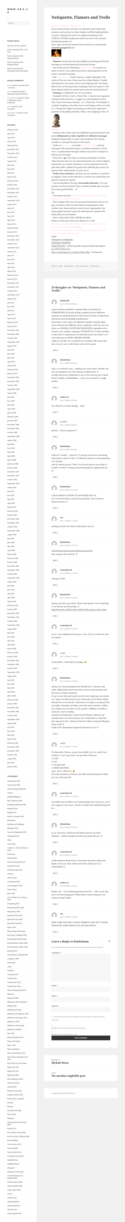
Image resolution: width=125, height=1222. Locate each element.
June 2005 (11, 590)
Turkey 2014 (12, 1198)
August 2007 (11, 487)
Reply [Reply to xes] (55, 533)
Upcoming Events (13, 1206)
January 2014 (12, 185)
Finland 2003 (12, 858)
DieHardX (64, 300)
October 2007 (12, 480)
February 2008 (12, 464)
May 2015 (10, 134)
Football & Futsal (13, 866)
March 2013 (11, 224)
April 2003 (11, 692)
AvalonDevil (66, 570)
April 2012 (11, 267)
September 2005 (13, 578)
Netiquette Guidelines (61, 242)
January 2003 (12, 704)
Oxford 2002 (12, 1087)
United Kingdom (13, 1202)
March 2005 (11, 601)
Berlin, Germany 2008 (15, 816)
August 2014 (11, 161)
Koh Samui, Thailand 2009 (17, 935)
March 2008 (11, 460)
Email (54, 996)
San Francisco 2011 (14, 1144)
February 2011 (12, 322)
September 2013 (13, 200)
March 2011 (11, 318)
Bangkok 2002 (12, 808)
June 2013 (11, 212)
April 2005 (11, 597)
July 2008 (10, 444)
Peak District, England (15, 1099)
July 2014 (10, 165)
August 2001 (11, 759)
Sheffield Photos (13, 1164)
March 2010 (11, 366)
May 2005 (10, 594)
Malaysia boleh (13, 998)
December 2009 (13, 377)
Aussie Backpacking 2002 (16, 789)
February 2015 (12, 145)
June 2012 (11, 259)
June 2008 (11, 448)
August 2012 (11, 252)
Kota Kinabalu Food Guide (17, 939)
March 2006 (11, 554)
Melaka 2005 (12, 1006)
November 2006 (13, 523)
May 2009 (10, 405)
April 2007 (11, 503)
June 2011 (11, 307)
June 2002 (11, 731)
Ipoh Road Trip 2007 (14, 915)
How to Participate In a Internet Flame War (70, 252)
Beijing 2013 (11, 812)
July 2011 (10, 303)
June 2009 (11, 401)
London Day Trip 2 (14, 986)
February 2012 (12, 275)
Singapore (11, 1168)
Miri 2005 (10, 1033)
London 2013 (12, 978)
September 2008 (13, 436)
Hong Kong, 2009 (13, 911)
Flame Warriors (58, 246)
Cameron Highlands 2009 (16, 832)
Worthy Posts (12, 1209)
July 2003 (10, 680)
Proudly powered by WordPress (63, 1093)
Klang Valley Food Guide (16, 931)
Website (54, 1006)
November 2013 (13, 193)
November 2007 (13, 476)
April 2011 (11, 314)
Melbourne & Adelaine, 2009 (18, 1014)
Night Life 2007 (13, 1071)
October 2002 (12, 715)
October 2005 (12, 574)
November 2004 (13, 617)
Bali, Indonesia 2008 (14, 801)
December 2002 (13, 708)
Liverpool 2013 (12, 974)
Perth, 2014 (11, 1114)
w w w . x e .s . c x (17, 10)
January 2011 (12, 326)
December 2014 (13, 149)
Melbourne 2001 (13, 1022)
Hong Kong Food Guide (15, 908)
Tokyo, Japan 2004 (14, 1190)
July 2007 (10, 491)
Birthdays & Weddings (15, 824)
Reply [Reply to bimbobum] (55, 388)
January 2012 (12, 279)
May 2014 (10, 173)
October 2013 (12, 196)
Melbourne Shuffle (14, 1029)
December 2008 (13, 424)
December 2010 (13, 330)
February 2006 (12, 558)
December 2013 (13, 189)
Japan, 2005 (11, 927)
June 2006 (11, 542)
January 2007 (12, 515)
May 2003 (10, 688)
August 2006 (11, 535)
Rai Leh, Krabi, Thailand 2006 (18, 1136)
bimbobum (11, 820)
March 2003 (11, 696)
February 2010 (12, 369)
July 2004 (10, 633)
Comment (56, 953)
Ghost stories (12, 878)
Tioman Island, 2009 (14, 1186)
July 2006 (10, 538)
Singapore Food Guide (15, 1172)
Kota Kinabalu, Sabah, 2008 (17, 943)
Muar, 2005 (11, 1045)
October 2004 (12, 621)
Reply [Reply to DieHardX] (55, 350)
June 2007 (11, 495)
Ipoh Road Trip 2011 (14, 923)
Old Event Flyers (13, 1083)
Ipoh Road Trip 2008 (14, 919)
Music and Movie (13, 1049)
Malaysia (10, 994)
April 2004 (11, 645)
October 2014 (12, 157)
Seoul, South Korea (14, 1152)
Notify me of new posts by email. (64, 1034)
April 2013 (11, 220)
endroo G (64, 397)
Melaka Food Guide (14, 1010)
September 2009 (13, 389)
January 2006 (12, 562)
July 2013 (10, 208)
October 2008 (12, 432)
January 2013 (12, 232)
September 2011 (13, 295)
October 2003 (12, 668)
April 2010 (11, 362)
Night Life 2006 (13, 1067)
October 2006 (12, 527)
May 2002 (10, 735)
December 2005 (13, 566)
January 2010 (12, 373)
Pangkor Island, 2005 (15, 1095)
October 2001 (12, 755)
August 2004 (11, 629)
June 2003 (11, 684)
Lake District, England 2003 (17, 955)
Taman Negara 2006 (14, 1182)
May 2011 (10, 310)
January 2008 (12, 468)
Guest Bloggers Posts (15, 886)
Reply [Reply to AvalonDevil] (55, 585)
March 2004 (11, 649)
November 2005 (13, 570)
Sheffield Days (12, 1160)
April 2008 (11, 456)
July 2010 (10, 350)
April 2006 (11, 550)
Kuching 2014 (12, 951)
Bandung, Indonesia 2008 (16, 805)
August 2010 (11, 346)
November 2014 (13, 153)
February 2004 (12, 652)
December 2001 (13, 747)
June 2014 (11, 169)
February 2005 (12, 605)
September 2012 (13, 248)
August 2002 (11, 723)
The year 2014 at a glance (16, 46)
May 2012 (10, 263)
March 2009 (11, 413)
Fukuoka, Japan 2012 (15, 870)
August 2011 (11, 299)
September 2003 (13, 672)
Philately (10, 1118)
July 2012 (10, 255)
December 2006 (13, 519)
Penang (10, 1103)
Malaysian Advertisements (17, 1002)
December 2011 (13, 283)
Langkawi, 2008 (13, 959)
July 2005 (10, 586)
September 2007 (13, 483)
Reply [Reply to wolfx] (55, 668)
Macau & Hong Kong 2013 (16, 990)
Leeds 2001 (11, 963)
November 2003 (13, 664)
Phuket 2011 (12, 1128)
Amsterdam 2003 (13, 785)
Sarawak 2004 (12, 1148)
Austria (10, 793)
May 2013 (10, 216)
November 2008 (13, 428)
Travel (9, 1194)
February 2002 (12, 743)
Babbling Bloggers (14, 797)
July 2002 (10, 727)
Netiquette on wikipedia (62, 239)
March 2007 (11, 507)
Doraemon (11, 854)
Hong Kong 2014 (13, 904)
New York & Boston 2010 (16, 1053)
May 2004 (10, 641)
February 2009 (12, 417)
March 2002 (11, 739)
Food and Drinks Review (16, 862)
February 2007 (12, 511)
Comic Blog (11, 844)
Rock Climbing (12, 1140)
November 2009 (13, 381)
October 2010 (12, 338)
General (10, 874)
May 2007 (10, 499)
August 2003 (11, 676)
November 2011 (13, 287)
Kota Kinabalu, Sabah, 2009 (17, 947)
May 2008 (10, 452)
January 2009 (12, 421)
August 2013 (11, 204)
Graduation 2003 (13, 882)
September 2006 (13, 531)
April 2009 (11, 409)
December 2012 (13, 236)
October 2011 (12, 291)
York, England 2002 (14, 1213)
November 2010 (13, 334)
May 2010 (10, 358)
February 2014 (12, 181)
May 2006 (10, 546)
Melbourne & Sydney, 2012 (17, 1018)
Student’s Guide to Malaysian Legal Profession (18, 100)
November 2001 (13, 751)
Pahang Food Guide (14, 1091)
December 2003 (13, 660)
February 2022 (12, 130)
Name (54, 986)
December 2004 (13, 613)
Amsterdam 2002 (13, 781)
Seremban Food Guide (15, 1156)
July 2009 (10, 397)
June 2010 (11, 354)
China (9, 840)
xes (61, 517)
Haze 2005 (11, 893)
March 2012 (11, 271)
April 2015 (11, 138)
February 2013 (12, 228)
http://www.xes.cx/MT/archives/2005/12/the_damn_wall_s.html (78, 609)
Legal (9, 966)
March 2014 (11, 177)
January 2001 (12, 766)
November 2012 (13, 240)
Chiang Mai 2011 (13, 836)
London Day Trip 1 (14, 982)
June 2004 (11, 637)
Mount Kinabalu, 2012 (15, 1037)
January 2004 (12, 656)
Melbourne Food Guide (15, 1025)
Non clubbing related (15, 1079)
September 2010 (13, 342)
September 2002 (13, 719)
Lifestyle (10, 970)
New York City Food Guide (17, 1063)
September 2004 (13, 625)
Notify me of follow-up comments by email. (68, 1028)
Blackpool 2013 (12, 828)
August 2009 (11, 393)
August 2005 (11, 582)
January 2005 (12, 609)
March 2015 (11, 141)
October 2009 (12, 385)
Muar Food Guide (13, 1041)
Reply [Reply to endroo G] (55, 412)
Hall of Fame (12, 889)
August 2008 (11, 440)
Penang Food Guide (14, 1110)
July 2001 (10, 763)
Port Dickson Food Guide (16, 1132)
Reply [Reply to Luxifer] (55, 437)
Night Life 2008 (13, 1075)
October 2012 (12, 244)
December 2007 (13, 472)
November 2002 (13, 711)
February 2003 (12, 700)
